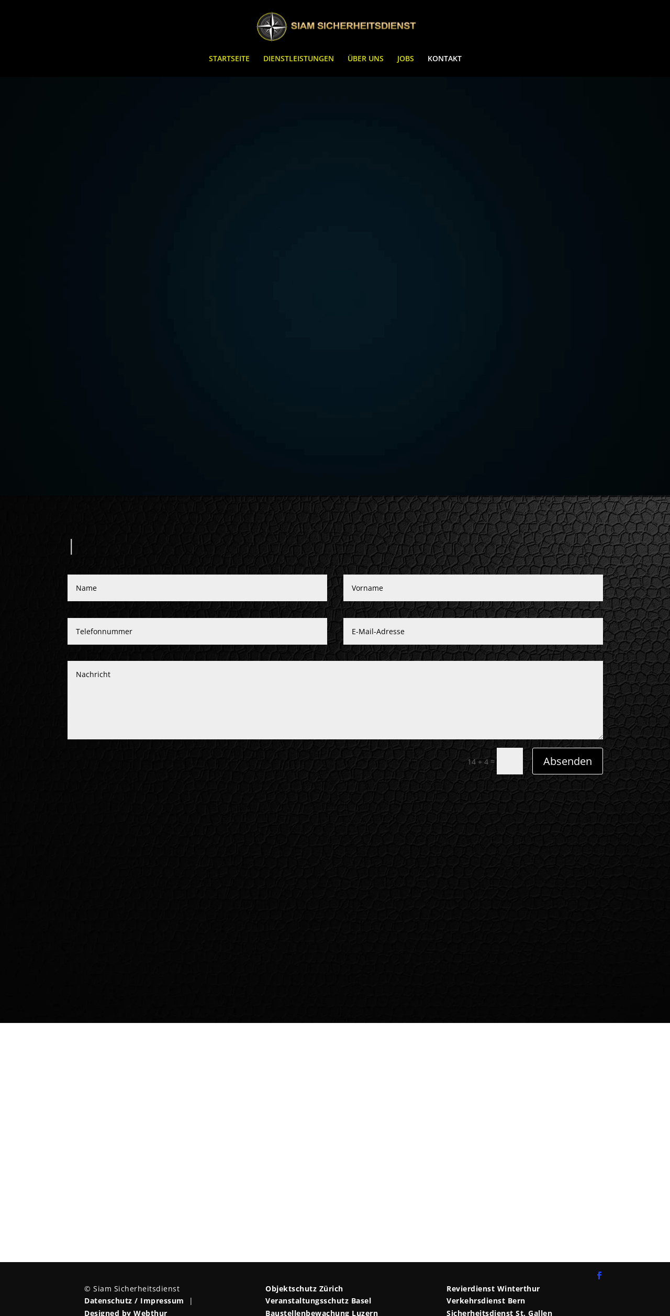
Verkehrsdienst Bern (486, 1301)
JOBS (405, 59)
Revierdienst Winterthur (493, 1288)
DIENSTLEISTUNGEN (298, 59)
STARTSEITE (229, 59)
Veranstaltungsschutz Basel (318, 1301)
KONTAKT (445, 59)
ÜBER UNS (366, 59)
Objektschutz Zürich (304, 1288)
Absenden (567, 761)
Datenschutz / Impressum (134, 1301)
